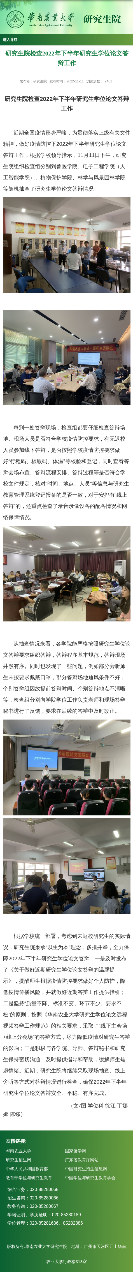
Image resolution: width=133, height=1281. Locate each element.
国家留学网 (75, 1150)
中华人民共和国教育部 (27, 1168)
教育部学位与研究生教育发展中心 (37, 1177)
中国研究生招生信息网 (86, 1168)
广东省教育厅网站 (82, 1159)
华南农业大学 (18, 1150)
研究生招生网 (18, 1159)
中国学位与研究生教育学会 (90, 1177)
